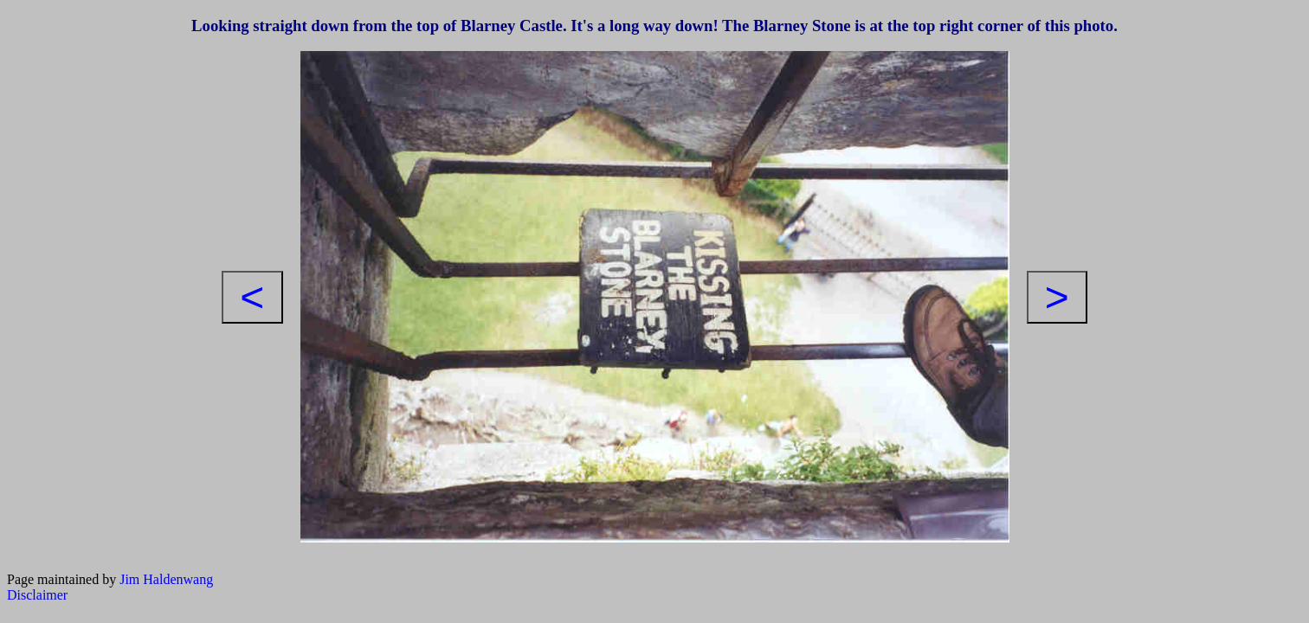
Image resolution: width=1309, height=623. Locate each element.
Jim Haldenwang (166, 579)
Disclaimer (37, 595)
